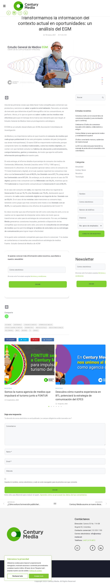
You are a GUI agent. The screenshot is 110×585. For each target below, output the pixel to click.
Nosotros (78, 173)
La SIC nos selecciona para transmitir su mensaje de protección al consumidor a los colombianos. (90, 148)
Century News (80, 170)
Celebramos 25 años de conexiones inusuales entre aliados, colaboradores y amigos (89, 127)
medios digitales (41, 327)
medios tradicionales (56, 327)
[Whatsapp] (6, 316)
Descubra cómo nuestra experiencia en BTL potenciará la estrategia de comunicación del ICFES (78, 395)
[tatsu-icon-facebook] (20, 13)
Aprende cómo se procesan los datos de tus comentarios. (63, 495)
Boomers (8, 324)
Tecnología (79, 177)
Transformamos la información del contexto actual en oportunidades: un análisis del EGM (55, 23)
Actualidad (62, 35)
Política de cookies (35, 571)
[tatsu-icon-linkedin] (26, 13)
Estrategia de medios (45, 324)
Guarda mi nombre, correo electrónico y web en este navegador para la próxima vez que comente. (41, 482)
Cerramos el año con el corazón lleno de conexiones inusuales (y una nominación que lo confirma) (89, 118)
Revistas (24, 330)
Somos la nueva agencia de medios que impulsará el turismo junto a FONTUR (27, 393)
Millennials (9, 330)
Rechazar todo (17, 576)
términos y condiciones (38, 276)
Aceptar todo (38, 576)
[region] (28, 568)
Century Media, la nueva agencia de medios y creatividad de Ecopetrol (90, 134)
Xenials (35, 330)
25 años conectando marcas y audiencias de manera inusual (89, 141)
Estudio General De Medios (13, 327)
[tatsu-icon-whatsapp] (9, 13)
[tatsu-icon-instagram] (14, 13)
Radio (17, 330)
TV (30, 330)
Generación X (29, 327)
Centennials (18, 324)
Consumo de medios (30, 324)
